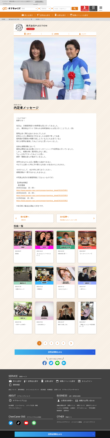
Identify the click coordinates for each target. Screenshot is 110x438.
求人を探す (15, 378)
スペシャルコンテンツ (32, 387)
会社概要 (11, 403)
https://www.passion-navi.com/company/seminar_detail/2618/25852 (42, 198)
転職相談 (50, 387)
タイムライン (85, 378)
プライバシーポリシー (15, 405)
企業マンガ (57, 387)
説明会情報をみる (55, 350)
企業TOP (27, 31)
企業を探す (46, 378)
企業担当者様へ (101, 1)
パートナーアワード (89, 420)
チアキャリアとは (18, 398)
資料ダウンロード (91, 403)
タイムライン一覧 (27, 17)
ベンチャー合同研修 (62, 405)
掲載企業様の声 (61, 403)
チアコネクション (82, 405)
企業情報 (55, 31)
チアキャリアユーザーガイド (70, 387)
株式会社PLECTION (14, 17)
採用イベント (71, 403)
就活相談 (43, 387)
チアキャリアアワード (63, 420)
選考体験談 (21, 387)
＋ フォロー (30, 26)
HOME (3, 17)
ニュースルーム (19, 403)
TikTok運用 (92, 405)
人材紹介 (72, 405)
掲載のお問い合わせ (85, 398)
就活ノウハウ (12, 387)
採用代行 (66, 408)
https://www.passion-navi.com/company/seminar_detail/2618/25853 (42, 193)
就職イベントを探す (65, 378)
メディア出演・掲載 (32, 403)
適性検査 (14, 382)
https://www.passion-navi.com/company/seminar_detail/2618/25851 (42, 188)
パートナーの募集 (76, 420)
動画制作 (59, 408)
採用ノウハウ (81, 403)
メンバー (82, 31)
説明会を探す (31, 378)
